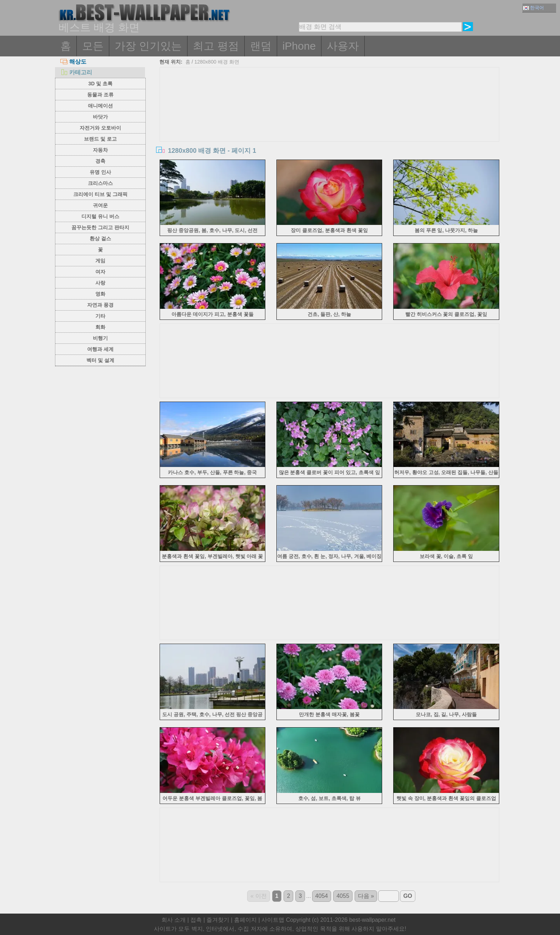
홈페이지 (245, 920)
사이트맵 (272, 920)
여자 (100, 272)
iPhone (299, 46)
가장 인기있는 (148, 46)
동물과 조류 (100, 94)
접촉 (196, 920)
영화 (100, 294)
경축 (100, 161)
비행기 (100, 338)
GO (407, 896)
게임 (100, 260)
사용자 (343, 46)
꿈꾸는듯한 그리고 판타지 (100, 227)
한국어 (533, 7)
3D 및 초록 (100, 83)
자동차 (100, 150)
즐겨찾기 (217, 920)
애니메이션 (100, 106)
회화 (100, 327)
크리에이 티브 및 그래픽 (100, 194)
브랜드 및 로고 (100, 139)
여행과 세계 (100, 349)
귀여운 (100, 205)
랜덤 (260, 46)
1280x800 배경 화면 (216, 62)
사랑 (100, 283)
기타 (100, 316)
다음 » (366, 896)
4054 (321, 896)
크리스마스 (100, 183)
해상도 (73, 62)
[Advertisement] (329, 121)
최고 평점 (216, 46)
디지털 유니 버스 (100, 216)
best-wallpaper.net (372, 920)
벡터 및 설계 (100, 360)
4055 (342, 896)
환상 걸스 (100, 238)
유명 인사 (100, 172)
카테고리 (76, 72)
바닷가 (100, 117)
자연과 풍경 (100, 305)
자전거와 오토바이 (100, 128)
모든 (93, 46)
